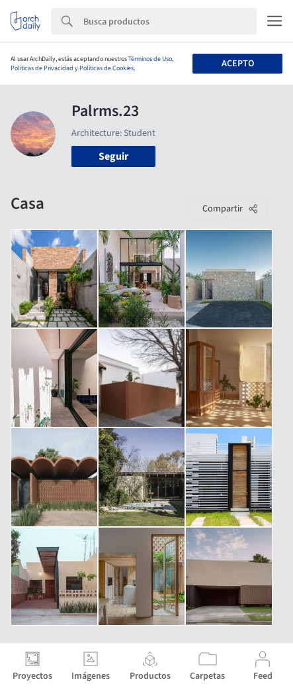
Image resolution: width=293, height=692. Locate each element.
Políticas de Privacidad (42, 68)
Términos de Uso (150, 59)
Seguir (113, 156)
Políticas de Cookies (106, 68)
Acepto (238, 63)
